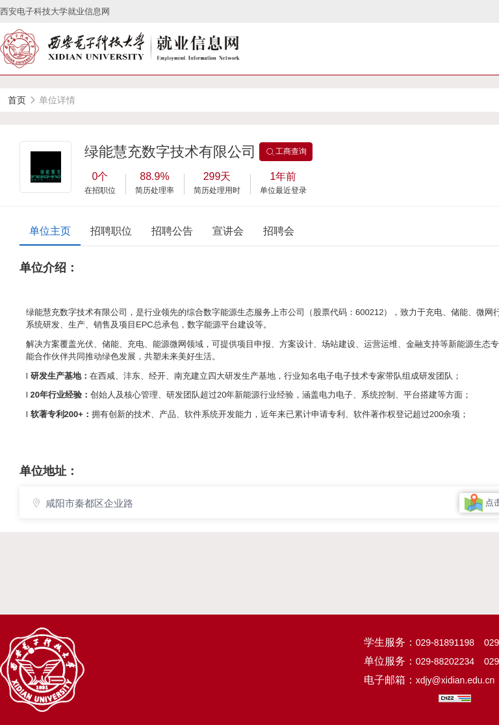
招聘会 (278, 230)
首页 (17, 100)
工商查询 (286, 152)
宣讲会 (228, 230)
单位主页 (50, 230)
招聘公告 (172, 230)
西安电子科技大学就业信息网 (55, 11)
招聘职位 (111, 230)
